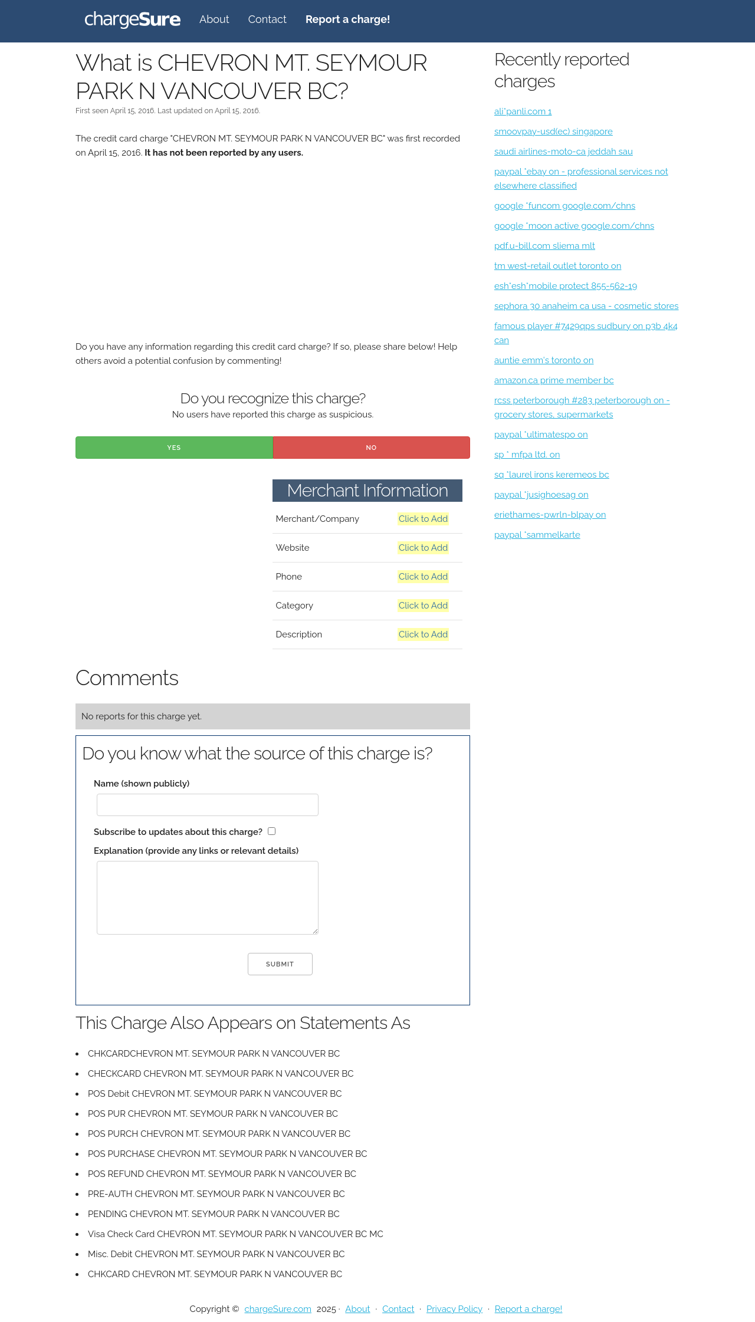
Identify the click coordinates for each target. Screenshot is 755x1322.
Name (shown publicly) (141, 783)
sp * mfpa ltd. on (527, 454)
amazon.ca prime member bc (554, 380)
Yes (174, 448)
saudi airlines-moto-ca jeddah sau (563, 151)
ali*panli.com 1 (523, 111)
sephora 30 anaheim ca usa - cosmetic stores (586, 306)
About (214, 19)
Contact (267, 19)
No (371, 448)
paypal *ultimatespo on (541, 434)
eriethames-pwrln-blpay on (550, 514)
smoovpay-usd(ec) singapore (553, 131)
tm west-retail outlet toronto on (557, 266)
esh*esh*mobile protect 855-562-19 (565, 286)
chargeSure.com (278, 1309)
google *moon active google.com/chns (574, 226)
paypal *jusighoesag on (541, 494)
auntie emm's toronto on (544, 360)
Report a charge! (529, 1309)
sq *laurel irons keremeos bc (551, 474)
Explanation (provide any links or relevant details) (196, 851)
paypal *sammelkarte (537, 535)
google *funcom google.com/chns (564, 205)
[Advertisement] (273, 257)
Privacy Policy (454, 1309)
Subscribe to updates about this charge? (178, 832)
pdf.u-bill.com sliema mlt (544, 246)
